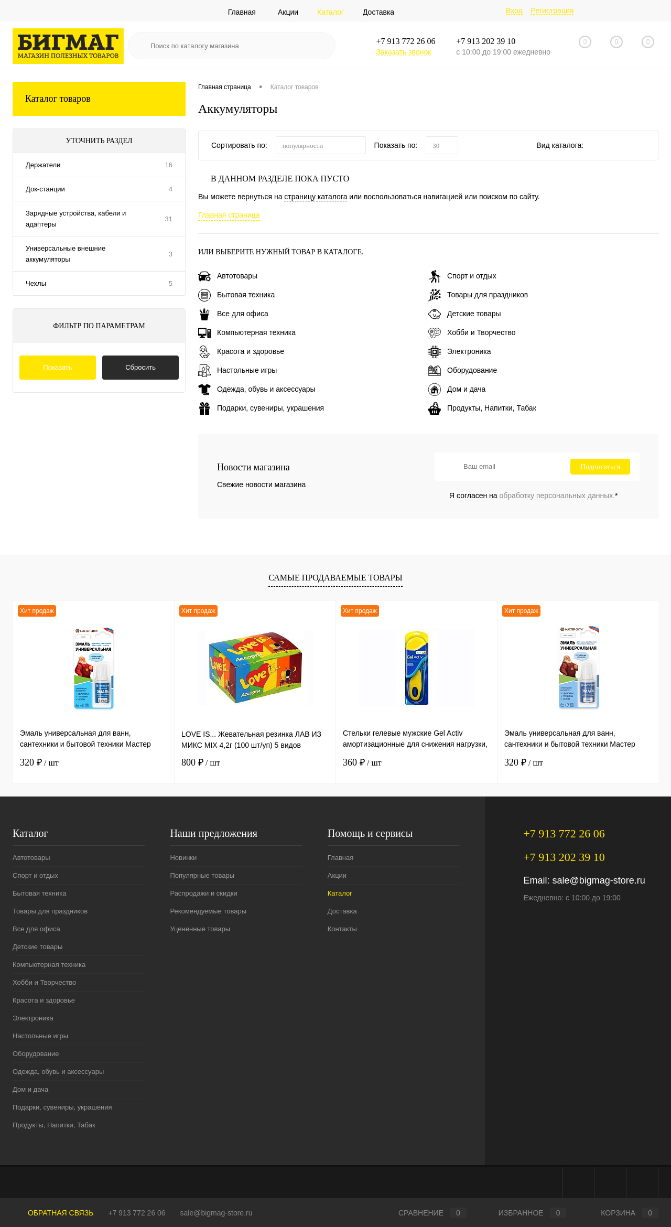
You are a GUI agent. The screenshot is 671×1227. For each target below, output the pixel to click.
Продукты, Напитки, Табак (482, 408)
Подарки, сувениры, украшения (261, 408)
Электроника (459, 351)
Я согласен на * (533, 495)
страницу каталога (315, 196)
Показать (57, 367)
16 (168, 165)
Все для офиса (233, 313)
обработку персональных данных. (557, 495)
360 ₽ (362, 762)
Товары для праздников (478, 294)
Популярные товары (202, 875)
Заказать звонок (403, 52)
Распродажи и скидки (203, 893)
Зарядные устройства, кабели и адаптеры (76, 218)
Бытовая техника (236, 294)
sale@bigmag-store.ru (598, 880)
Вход (514, 10)
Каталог (330, 12)
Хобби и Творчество (471, 332)
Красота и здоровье (241, 351)
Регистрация (552, 10)
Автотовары (227, 276)
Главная (242, 12)
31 (168, 219)
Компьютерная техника (247, 332)
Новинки (183, 858)
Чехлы (36, 283)
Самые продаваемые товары (335, 577)
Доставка (378, 12)
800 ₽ (200, 762)
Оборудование (462, 370)
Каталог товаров (99, 99)
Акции (288, 12)
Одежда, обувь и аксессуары (257, 389)
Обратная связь (53, 1213)
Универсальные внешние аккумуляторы (65, 253)
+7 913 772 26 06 (136, 1213)
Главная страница (229, 215)
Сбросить (140, 367)
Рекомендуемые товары (208, 911)
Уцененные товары (200, 929)
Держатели (43, 165)
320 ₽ (39, 762)
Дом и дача (456, 389)
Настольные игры (237, 370)
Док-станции (45, 189)
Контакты (342, 929)
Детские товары (464, 313)
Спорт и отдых (462, 276)
